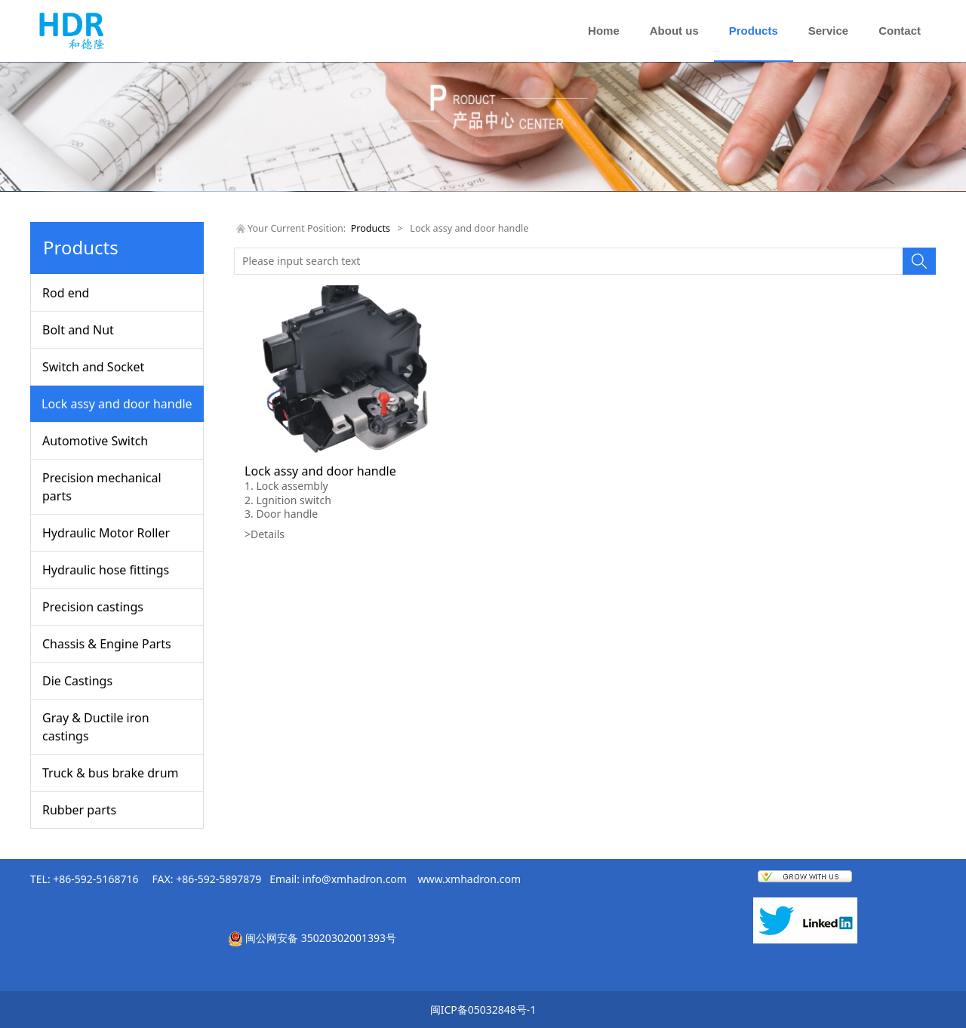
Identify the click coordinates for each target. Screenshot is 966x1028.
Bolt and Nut (78, 330)
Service (828, 30)
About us (674, 30)
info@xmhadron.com (355, 879)
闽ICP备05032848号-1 (483, 1009)
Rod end (65, 293)
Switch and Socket (93, 367)
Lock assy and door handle (117, 404)
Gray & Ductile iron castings (95, 726)
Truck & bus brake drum (110, 773)
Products (753, 30)
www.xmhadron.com (469, 879)
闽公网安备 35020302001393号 (320, 938)
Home (604, 30)
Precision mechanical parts (102, 486)
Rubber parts (79, 810)
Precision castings (92, 607)
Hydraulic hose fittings (105, 570)
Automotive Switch (95, 440)
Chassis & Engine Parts (106, 644)
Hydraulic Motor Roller (106, 533)
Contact (899, 30)
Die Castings (77, 681)
